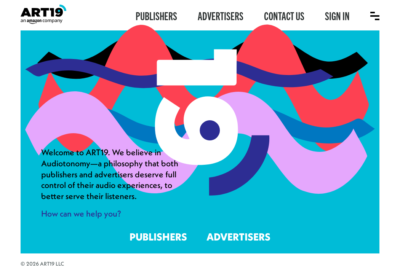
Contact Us (284, 15)
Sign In (337, 15)
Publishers (156, 15)
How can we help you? (81, 213)
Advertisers (220, 15)
